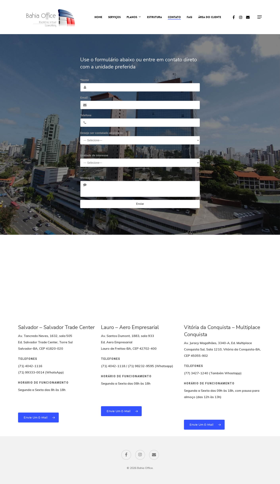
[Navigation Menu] (259, 17)
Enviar (140, 203)
